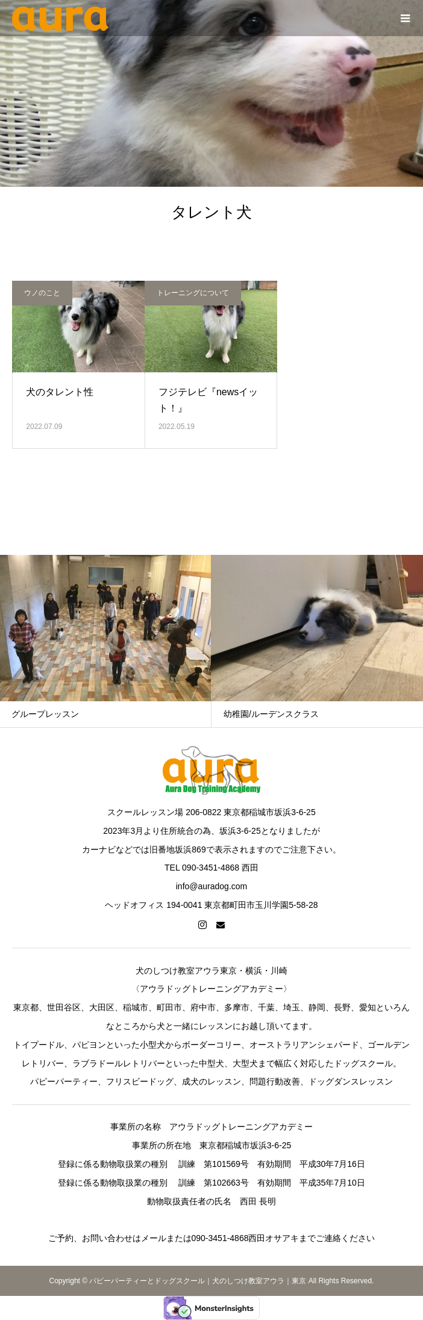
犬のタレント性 (59, 392)
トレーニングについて (193, 293)
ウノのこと (42, 293)
